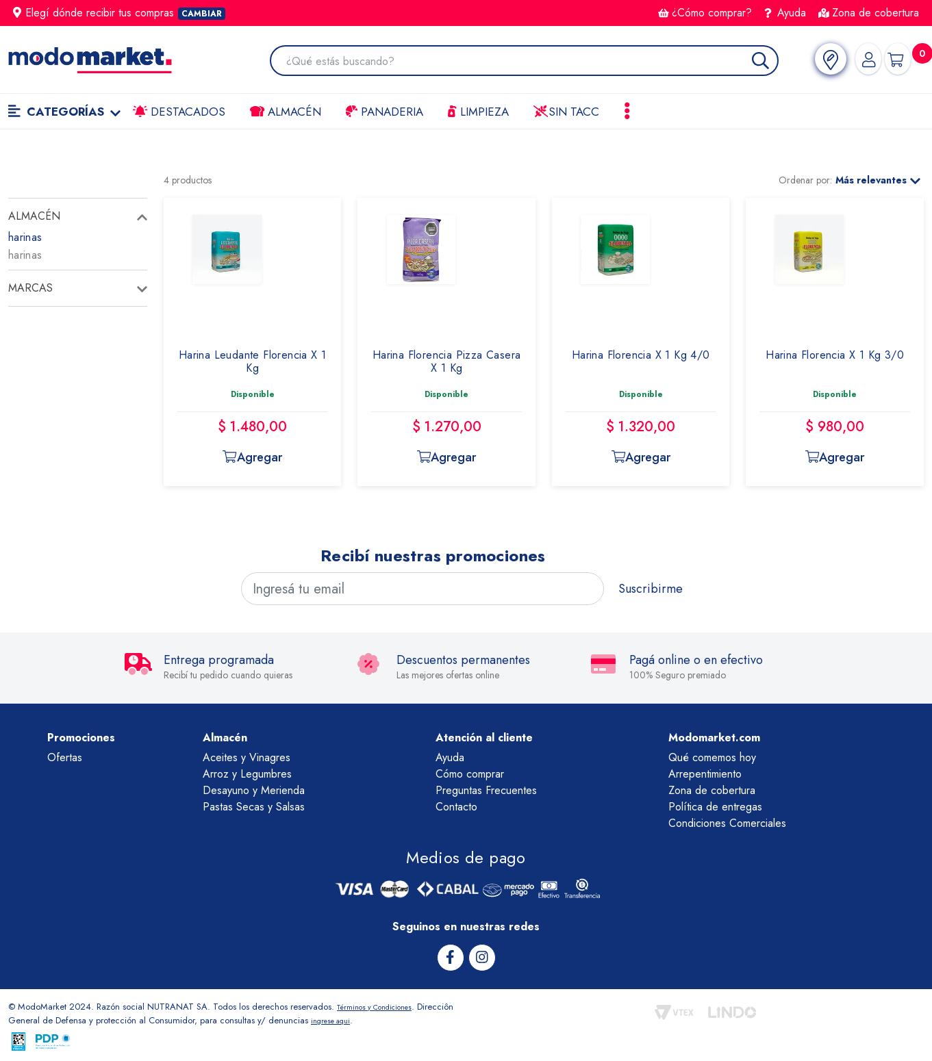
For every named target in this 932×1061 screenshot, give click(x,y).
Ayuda (785, 13)
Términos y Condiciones (383, 1005)
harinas (25, 237)
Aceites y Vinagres (246, 757)
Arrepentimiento (705, 774)
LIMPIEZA (478, 111)
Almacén (285, 111)
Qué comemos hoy (712, 757)
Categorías (64, 111)
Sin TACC (566, 111)
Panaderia (384, 111)
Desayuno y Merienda (254, 790)
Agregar (252, 457)
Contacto (456, 807)
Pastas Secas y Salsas (254, 807)
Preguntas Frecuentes (486, 790)
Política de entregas (715, 807)
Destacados (179, 111)
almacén (34, 216)
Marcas (30, 288)
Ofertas (64, 757)
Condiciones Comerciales (727, 823)
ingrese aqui (374, 1018)
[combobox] (526, 62)
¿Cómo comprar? (705, 13)
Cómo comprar (470, 774)
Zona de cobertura (868, 13)
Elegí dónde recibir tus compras (119, 13)
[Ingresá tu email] (422, 588)
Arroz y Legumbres (247, 774)
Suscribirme (650, 589)
